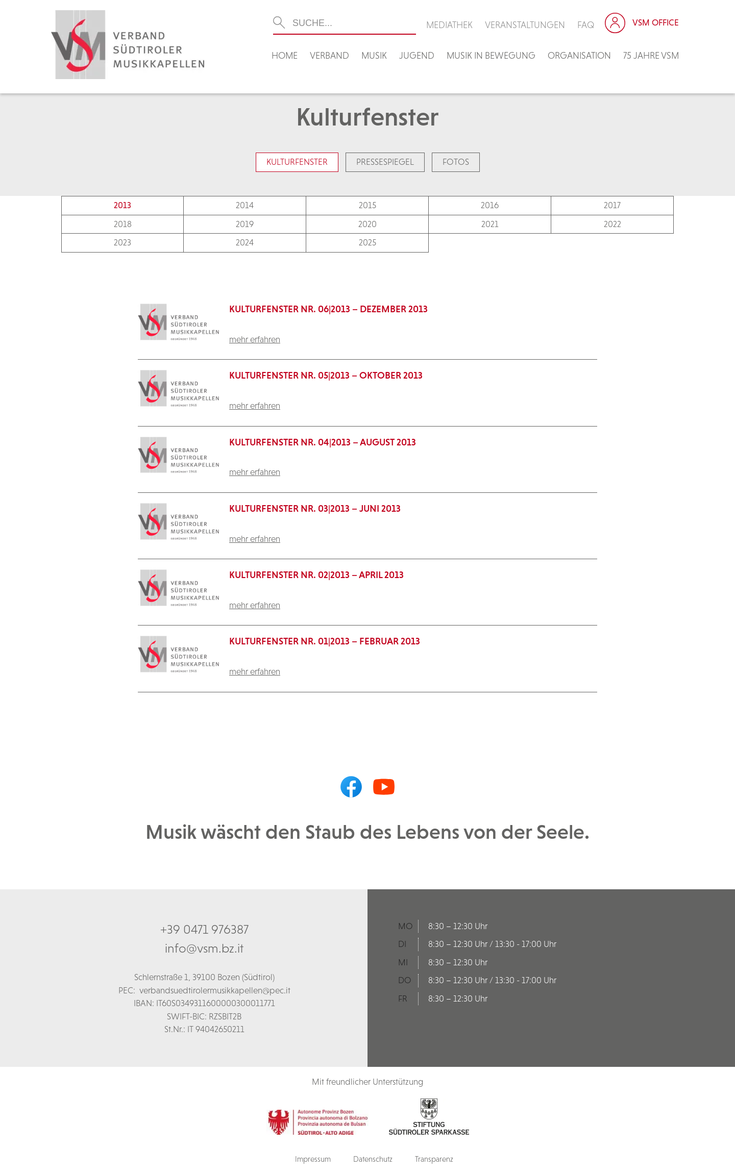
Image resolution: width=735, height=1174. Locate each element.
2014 (245, 205)
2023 (122, 242)
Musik (374, 55)
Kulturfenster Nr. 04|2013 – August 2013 (322, 442)
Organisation (579, 55)
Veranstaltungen (525, 24)
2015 (367, 205)
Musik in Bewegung (491, 55)
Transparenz (434, 1159)
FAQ (586, 24)
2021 (490, 224)
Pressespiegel (385, 162)
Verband (329, 55)
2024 (245, 242)
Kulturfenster (297, 162)
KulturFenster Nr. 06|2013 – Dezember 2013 (328, 309)
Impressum (313, 1159)
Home (285, 55)
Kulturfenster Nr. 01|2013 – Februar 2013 (324, 641)
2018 (123, 224)
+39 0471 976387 (204, 929)
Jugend (416, 55)
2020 (367, 224)
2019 (245, 224)
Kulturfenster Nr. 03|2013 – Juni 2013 (315, 508)
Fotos (456, 162)
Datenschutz (373, 1159)
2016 (490, 205)
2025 (367, 242)
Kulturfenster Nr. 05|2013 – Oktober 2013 (326, 375)
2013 (122, 205)
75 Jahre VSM (651, 55)
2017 (612, 205)
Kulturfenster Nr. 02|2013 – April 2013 (316, 574)
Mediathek (449, 24)
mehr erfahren (254, 339)
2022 (612, 224)
